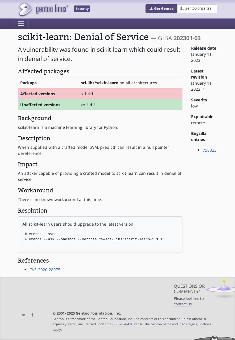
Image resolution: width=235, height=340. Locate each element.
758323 (210, 150)
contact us (183, 304)
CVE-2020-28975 (44, 269)
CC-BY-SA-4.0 (122, 324)
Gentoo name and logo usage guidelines (181, 324)
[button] (162, 8)
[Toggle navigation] (21, 23)
